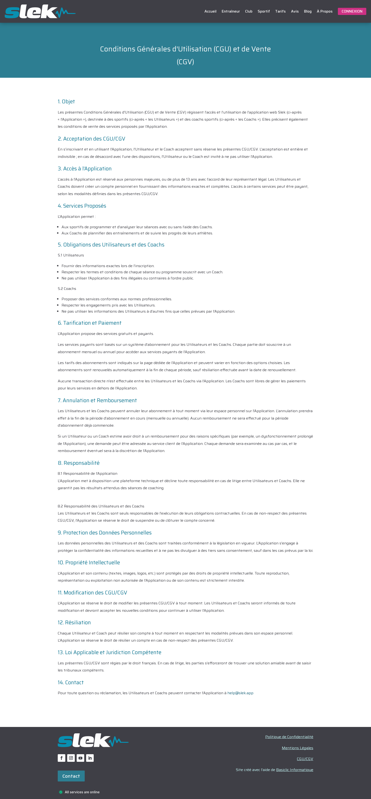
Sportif (264, 11)
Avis (295, 11)
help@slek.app (240, 693)
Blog (308, 11)
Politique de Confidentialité (289, 737)
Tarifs (280, 11)
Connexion (352, 11)
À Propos (325, 11)
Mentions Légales (297, 748)
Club (248, 11)
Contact (71, 776)
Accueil (210, 11)
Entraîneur (231, 11)
